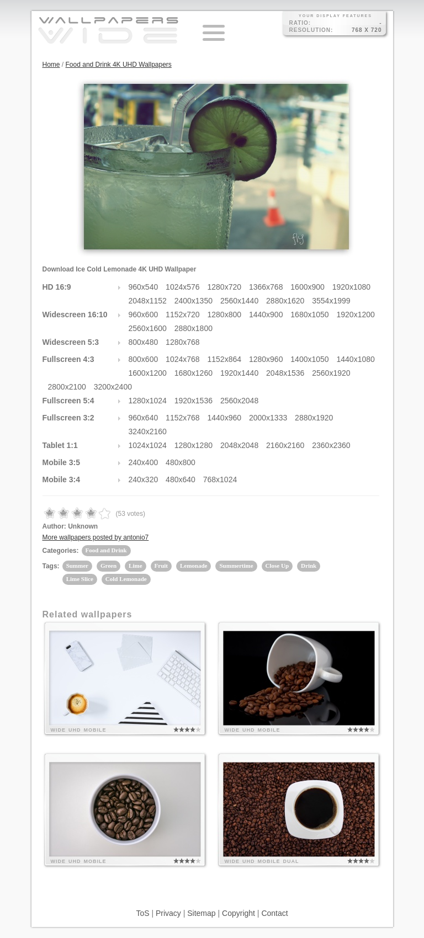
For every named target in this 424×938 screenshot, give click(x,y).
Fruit (161, 565)
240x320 (143, 479)
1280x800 (225, 314)
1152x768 (183, 417)
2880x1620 (285, 300)
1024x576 (183, 287)
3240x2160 (148, 431)
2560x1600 (148, 328)
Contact (274, 913)
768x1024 (220, 479)
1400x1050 (309, 359)
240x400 (143, 462)
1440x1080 (356, 359)
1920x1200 (356, 314)
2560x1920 (331, 373)
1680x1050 (309, 314)
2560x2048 (239, 400)
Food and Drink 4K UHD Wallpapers (119, 64)
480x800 (180, 462)
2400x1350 (193, 300)
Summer (77, 565)
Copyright (238, 913)
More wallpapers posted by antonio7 (96, 537)
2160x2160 (285, 445)
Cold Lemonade (126, 578)
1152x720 (183, 314)
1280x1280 (193, 445)
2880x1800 (193, 328)
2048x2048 (239, 445)
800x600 (143, 359)
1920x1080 (351, 287)
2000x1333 (268, 417)
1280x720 (225, 287)
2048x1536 (285, 373)
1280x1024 (148, 400)
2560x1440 (239, 300)
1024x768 (183, 359)
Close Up (277, 565)
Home (51, 64)
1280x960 (266, 359)
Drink (308, 565)
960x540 (143, 287)
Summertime (236, 565)
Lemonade (194, 565)
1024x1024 (148, 445)
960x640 (143, 417)
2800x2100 (67, 386)
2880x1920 (314, 417)
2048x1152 (148, 300)
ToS (142, 913)
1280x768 (183, 342)
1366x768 (266, 287)
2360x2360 (331, 445)
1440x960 (225, 417)
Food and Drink (106, 550)
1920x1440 (239, 373)
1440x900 (266, 314)
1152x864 (225, 359)
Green (108, 565)
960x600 (143, 314)
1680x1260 (193, 373)
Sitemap (201, 913)
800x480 (143, 342)
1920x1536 (193, 400)
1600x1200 (148, 373)
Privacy (168, 913)
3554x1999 (331, 300)
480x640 (180, 479)
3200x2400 (113, 386)
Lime (135, 565)
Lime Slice (79, 578)
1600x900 (307, 287)
